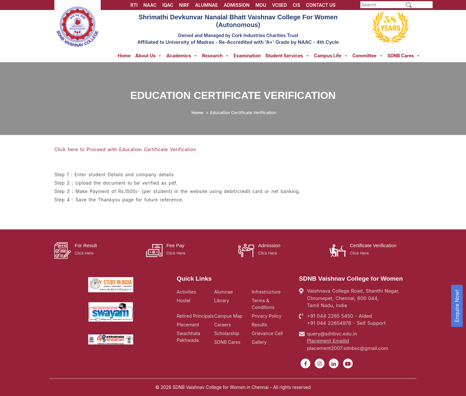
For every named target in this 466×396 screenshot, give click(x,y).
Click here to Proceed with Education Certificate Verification (125, 149)
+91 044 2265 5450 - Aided (339, 316)
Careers (222, 324)
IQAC (167, 5)
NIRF (184, 5)
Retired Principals (195, 316)
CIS (296, 5)
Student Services (287, 55)
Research (215, 55)
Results (259, 324)
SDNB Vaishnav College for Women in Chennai (220, 387)
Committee (367, 55)
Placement (188, 324)
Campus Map (228, 316)
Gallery (259, 342)
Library (221, 300)
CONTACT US (321, 5)
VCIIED (279, 5)
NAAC (150, 5)
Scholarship (226, 333)
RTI (133, 5)
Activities (186, 292)
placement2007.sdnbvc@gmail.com (347, 348)
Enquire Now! (457, 306)
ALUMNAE (206, 5)
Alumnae (223, 292)
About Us (148, 55)
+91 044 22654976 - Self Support (346, 323)
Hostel (183, 300)
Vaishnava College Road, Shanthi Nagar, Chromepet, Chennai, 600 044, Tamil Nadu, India (353, 298)
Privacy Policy (267, 316)
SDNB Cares (404, 55)
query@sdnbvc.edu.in (332, 334)
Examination (247, 55)
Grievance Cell (267, 333)
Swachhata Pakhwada (188, 337)
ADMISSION (237, 5)
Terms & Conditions (263, 304)
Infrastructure (266, 292)
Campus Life (331, 55)
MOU (260, 5)
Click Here (84, 253)
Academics (181, 55)
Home (124, 55)
